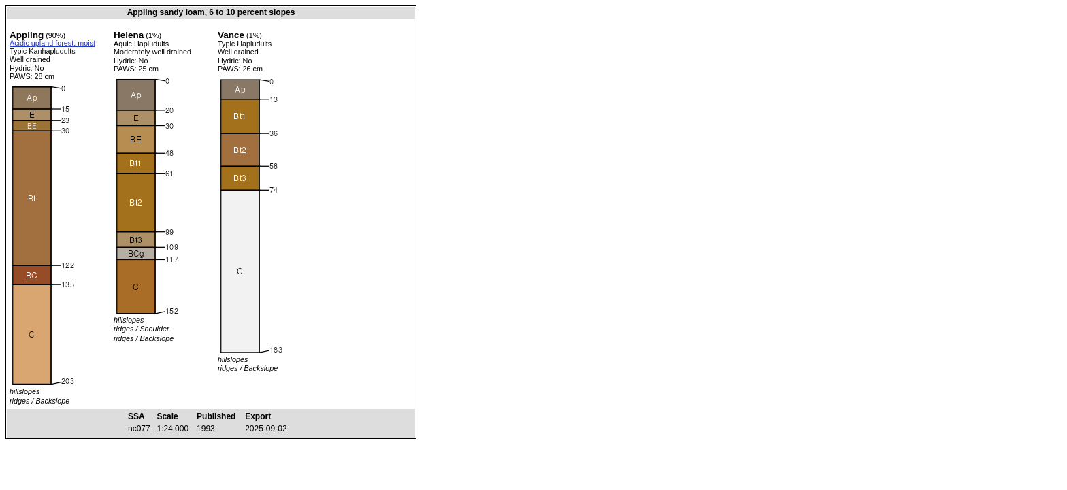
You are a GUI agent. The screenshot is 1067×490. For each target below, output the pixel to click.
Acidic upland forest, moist (52, 43)
